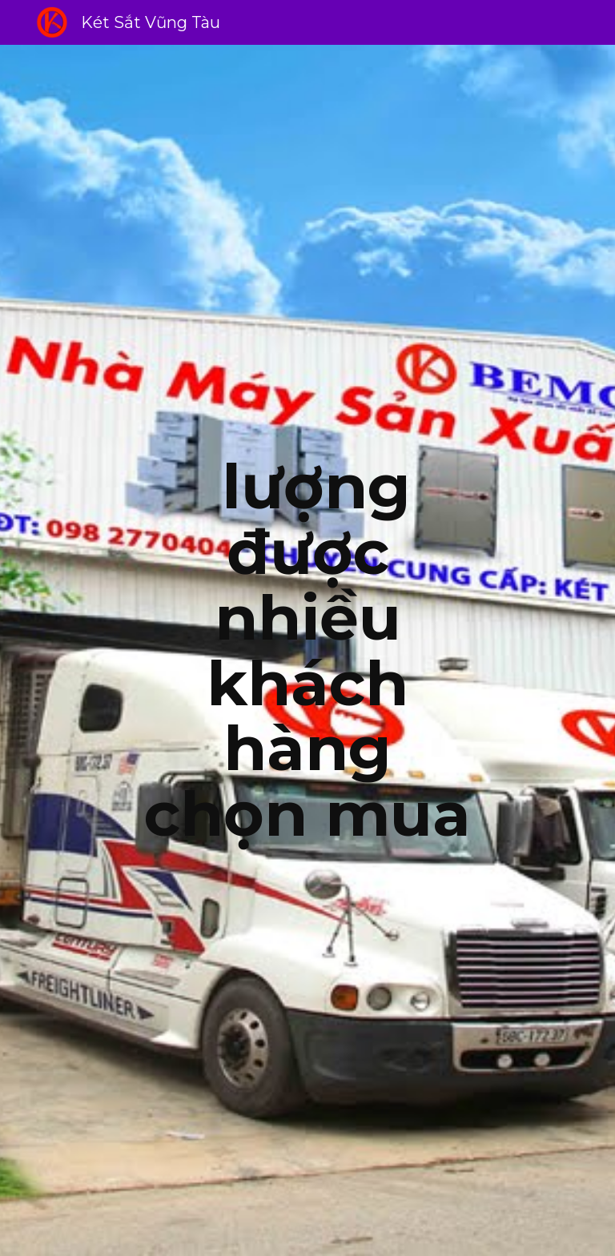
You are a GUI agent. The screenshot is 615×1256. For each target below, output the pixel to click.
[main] (307, 651)
